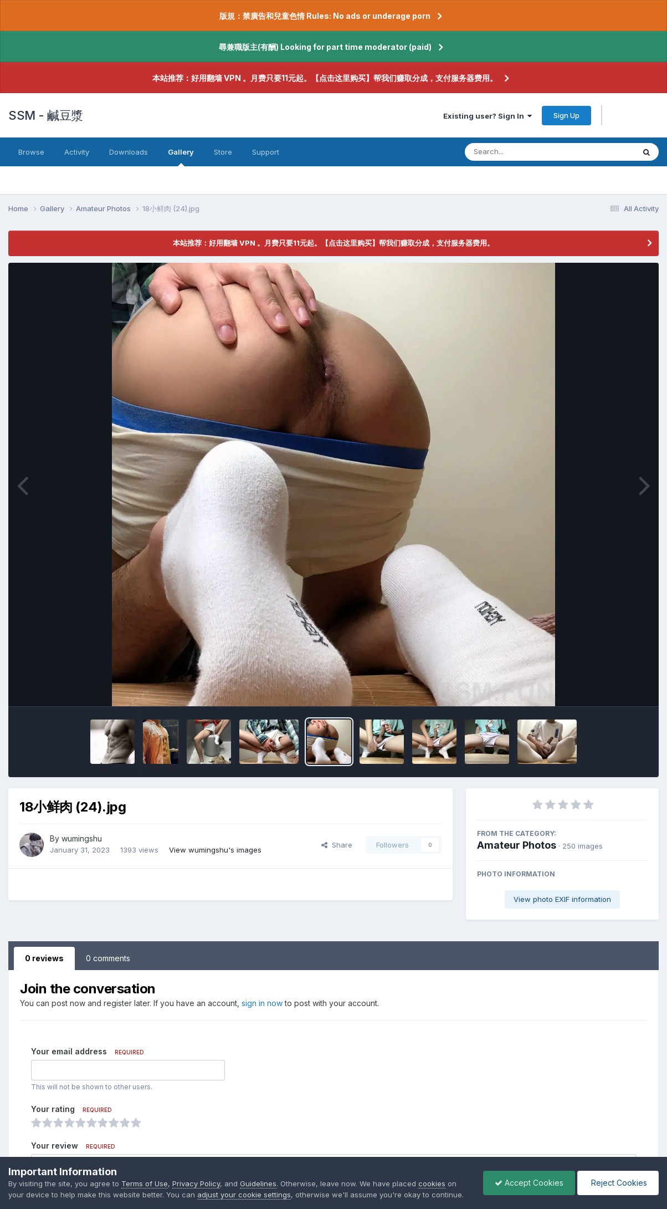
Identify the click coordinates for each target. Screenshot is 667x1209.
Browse (31, 151)
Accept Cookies (529, 1182)
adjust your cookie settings (244, 1194)
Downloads (128, 151)
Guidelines (258, 1183)
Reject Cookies (618, 1182)
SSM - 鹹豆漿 (45, 115)
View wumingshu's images (215, 849)
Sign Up (566, 115)
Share (336, 844)
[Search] (519, 152)
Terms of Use (144, 1183)
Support (265, 151)
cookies (431, 1183)
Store (223, 151)
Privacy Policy (196, 1183)
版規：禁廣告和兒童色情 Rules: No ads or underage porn (324, 16)
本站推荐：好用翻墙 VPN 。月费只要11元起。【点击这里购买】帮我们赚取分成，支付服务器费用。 (324, 78)
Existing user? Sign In (487, 115)
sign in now (262, 1003)
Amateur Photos (516, 845)
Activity (76, 151)
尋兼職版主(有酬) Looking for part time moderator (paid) (325, 47)
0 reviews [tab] (44, 958)
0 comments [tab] (108, 958)
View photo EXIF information (562, 899)
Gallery (181, 156)
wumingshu (81, 838)
